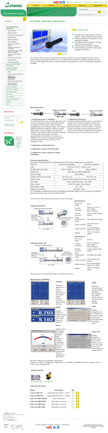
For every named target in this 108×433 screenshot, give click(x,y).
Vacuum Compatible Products (13, 65)
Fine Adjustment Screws (14, 58)
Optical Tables (12, 30)
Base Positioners (12, 42)
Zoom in (64, 54)
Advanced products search (86, 14)
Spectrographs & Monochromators (12, 84)
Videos (9, 101)
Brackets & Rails (12, 33)
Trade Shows (65, 424)
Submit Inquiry (19, 143)
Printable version (82, 30)
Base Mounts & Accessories (15, 35)
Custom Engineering (13, 62)
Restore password (9, 124)
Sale (8, 104)
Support (44, 424)
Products (8, 21)
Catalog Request (13, 99)
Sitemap (80, 2)
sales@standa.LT (12, 420)
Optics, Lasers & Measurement (12, 69)
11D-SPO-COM (36, 381)
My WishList (100, 2)
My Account (89, 2)
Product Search (12, 89)
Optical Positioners (13, 39)
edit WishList (19, 145)
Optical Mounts (12, 37)
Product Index (12, 87)
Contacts (57, 424)
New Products (12, 92)
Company (51, 424)
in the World (6, 426)
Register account (9, 125)
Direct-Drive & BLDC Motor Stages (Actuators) (15, 51)
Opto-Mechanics (12, 60)
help (18, 147)
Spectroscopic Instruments (15, 81)
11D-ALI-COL (49, 381)
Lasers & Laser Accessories (15, 74)
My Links (9, 94)
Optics (9, 72)
